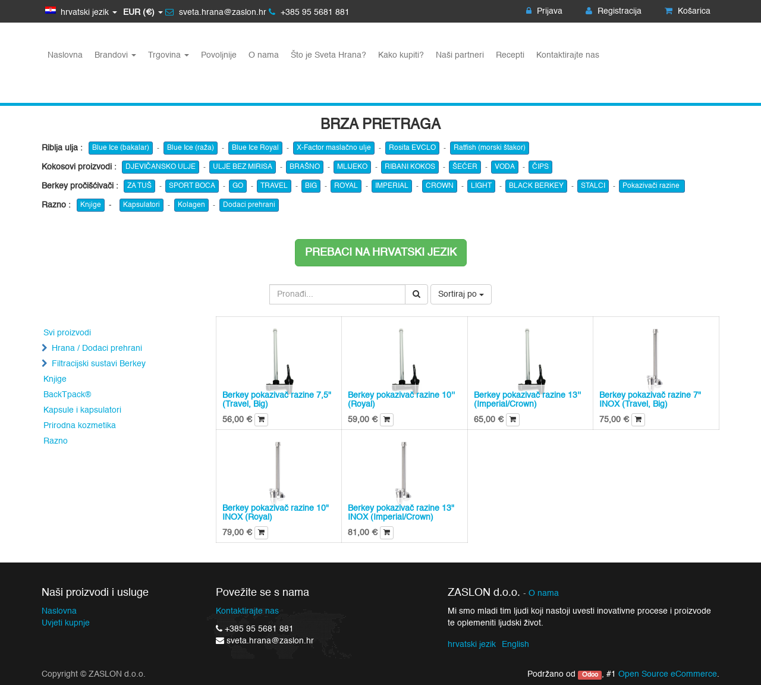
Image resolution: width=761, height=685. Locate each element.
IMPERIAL (391, 186)
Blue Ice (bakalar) (120, 148)
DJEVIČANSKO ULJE (160, 167)
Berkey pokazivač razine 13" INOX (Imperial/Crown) (401, 512)
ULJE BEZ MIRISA (242, 167)
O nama (544, 594)
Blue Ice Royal (255, 148)
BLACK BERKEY (536, 186)
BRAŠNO (305, 167)
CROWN (440, 186)
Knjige (90, 205)
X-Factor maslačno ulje (334, 148)
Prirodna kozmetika (79, 426)
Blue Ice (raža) (190, 148)
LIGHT (481, 186)
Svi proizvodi (67, 333)
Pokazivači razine (651, 186)
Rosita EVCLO (412, 148)
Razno (55, 441)
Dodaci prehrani (249, 205)
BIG (311, 186)
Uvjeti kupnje (66, 623)
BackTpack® (67, 395)
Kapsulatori (141, 205)
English (515, 644)
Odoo (590, 675)
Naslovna (59, 611)
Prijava (544, 11)
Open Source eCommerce (667, 674)
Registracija (613, 11)
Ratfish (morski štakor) (490, 148)
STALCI (593, 186)
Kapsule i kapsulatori (82, 410)
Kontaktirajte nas (247, 611)
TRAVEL (274, 186)
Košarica (687, 11)
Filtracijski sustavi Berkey (99, 364)
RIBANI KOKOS (410, 167)
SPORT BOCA (192, 186)
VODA (505, 167)
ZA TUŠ (139, 186)
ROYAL (346, 186)
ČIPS (540, 167)
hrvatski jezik (472, 644)
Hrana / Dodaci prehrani (97, 348)
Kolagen (191, 205)
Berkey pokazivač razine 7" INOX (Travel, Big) (650, 400)
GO (237, 186)
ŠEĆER (464, 167)
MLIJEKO (352, 167)
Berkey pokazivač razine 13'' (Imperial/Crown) (527, 400)
